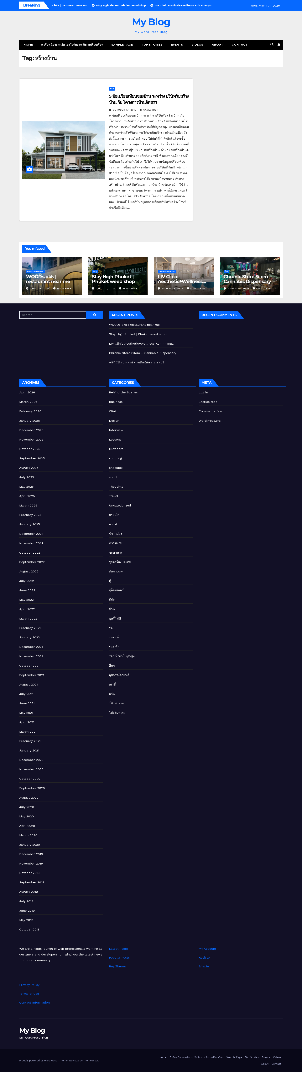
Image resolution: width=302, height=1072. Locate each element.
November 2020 (31, 769)
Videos (197, 44)
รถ (111, 628)
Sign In (204, 966)
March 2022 (28, 618)
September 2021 (31, 675)
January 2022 (29, 637)
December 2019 (31, 854)
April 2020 (27, 826)
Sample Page (122, 44)
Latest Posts (118, 948)
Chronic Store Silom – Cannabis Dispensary (247, 279)
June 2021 (27, 703)
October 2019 (29, 873)
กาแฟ (113, 524)
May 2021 (26, 713)
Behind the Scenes (123, 392)
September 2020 (32, 788)
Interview (116, 430)
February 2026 (30, 411)
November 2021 (31, 656)
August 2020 (29, 797)
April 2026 (27, 392)
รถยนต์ (114, 637)
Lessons (115, 439)
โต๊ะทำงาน (116, 703)
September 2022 (32, 562)
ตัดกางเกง (116, 571)
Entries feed (208, 402)
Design (114, 420)
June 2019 (27, 910)
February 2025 (30, 515)
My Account (207, 948)
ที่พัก (112, 599)
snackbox (116, 468)
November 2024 (31, 543)
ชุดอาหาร (115, 552)
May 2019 (26, 920)
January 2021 (29, 750)
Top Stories (152, 44)
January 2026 (29, 420)
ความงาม (115, 543)
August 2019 (28, 892)
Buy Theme (117, 966)
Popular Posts (119, 957)
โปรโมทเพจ (117, 713)
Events (177, 44)
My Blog (151, 22)
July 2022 (26, 581)
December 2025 (31, 430)
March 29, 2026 (173, 288)
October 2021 (29, 665)
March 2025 (28, 505)
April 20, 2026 (106, 288)
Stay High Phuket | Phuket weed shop (113, 279)
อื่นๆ (94, 272)
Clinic (113, 411)
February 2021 (30, 741)
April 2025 (27, 496)
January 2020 (29, 844)
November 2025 (31, 439)
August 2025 (28, 468)
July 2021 (26, 694)
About (217, 44)
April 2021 (26, 722)
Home (28, 44)
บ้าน (112, 89)
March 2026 (28, 402)
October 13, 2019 (125, 109)
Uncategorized (35, 272)
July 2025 (26, 477)
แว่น (112, 694)
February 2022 (30, 628)
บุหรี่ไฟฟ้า (115, 618)
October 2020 (29, 778)
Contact (240, 44)
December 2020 (31, 760)
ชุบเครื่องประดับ (120, 562)
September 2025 (32, 458)
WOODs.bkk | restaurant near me (48, 279)
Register (205, 957)
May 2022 (26, 599)
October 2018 (29, 929)
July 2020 (26, 807)
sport (113, 477)
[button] (271, 44)
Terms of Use (29, 993)
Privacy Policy (29, 985)
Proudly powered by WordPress (38, 1060)
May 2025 (26, 486)
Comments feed (211, 411)
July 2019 (26, 901)
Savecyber (149, 109)
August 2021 (28, 684)
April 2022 (27, 609)
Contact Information (34, 1002)
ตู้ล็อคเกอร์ (116, 590)
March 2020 (28, 835)
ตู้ (110, 581)
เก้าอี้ (112, 684)
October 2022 (29, 552)
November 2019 (31, 863)
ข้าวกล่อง (115, 534)
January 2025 (29, 524)
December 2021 (31, 647)
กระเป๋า (114, 515)
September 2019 (31, 882)
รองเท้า (114, 647)
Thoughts (116, 486)
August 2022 (28, 571)
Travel (113, 496)
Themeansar (90, 1060)
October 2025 (29, 449)
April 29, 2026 (40, 288)
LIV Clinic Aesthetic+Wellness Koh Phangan (180, 281)
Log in (203, 392)
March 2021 (28, 731)
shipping (115, 458)
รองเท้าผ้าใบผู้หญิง (122, 656)
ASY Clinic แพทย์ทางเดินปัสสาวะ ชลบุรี (136, 362)
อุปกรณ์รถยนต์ (119, 675)
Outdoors (116, 449)
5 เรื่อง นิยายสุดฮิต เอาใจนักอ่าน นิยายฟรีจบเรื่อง (72, 44)
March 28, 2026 (238, 288)
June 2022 (27, 590)
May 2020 (26, 816)
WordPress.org (210, 420)
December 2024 (31, 534)
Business (116, 402)
